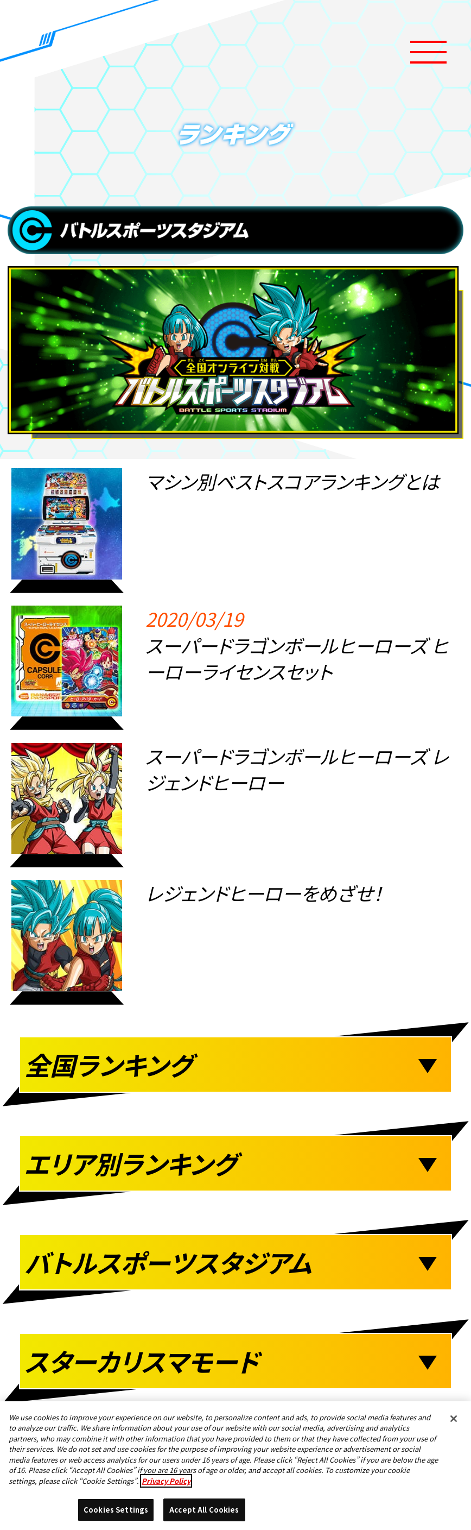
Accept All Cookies (204, 1510)
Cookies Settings (116, 1510)
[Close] (454, 1419)
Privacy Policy (166, 1481)
